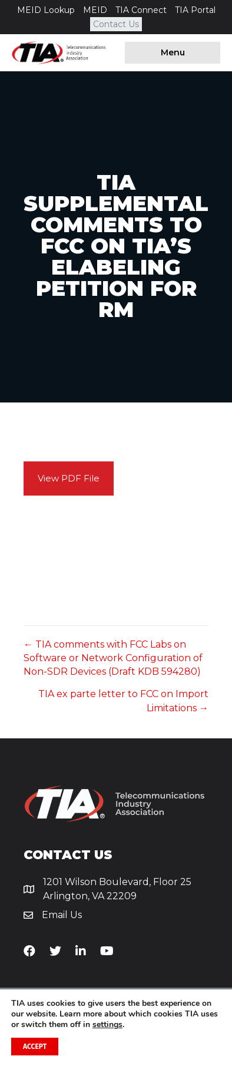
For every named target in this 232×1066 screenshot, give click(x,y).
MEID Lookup (46, 10)
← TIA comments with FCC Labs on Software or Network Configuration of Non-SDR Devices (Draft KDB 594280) (113, 658)
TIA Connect (141, 10)
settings (107, 1024)
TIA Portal (195, 10)
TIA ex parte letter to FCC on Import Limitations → (123, 700)
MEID (95, 10)
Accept (35, 1046)
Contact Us (116, 24)
